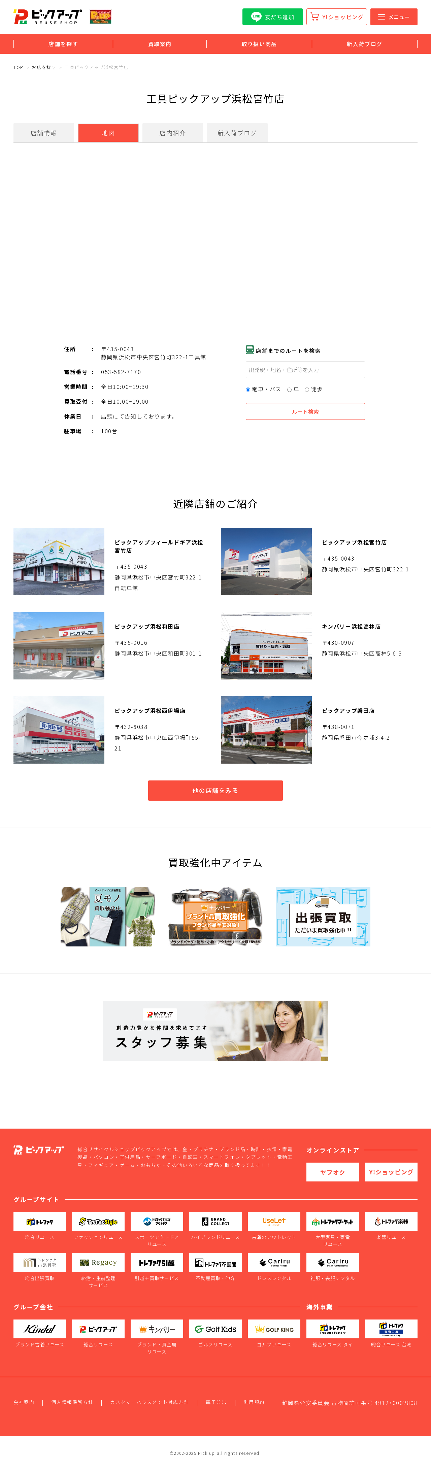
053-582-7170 (121, 372)
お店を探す (44, 67)
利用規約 (254, 1402)
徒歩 (314, 389)
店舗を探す (63, 44)
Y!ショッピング (343, 17)
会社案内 (23, 1402)
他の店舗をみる (215, 790)
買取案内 (160, 44)
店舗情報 (44, 132)
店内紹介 (173, 132)
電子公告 (216, 1402)
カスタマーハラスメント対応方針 (149, 1402)
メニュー (394, 17)
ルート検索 (305, 411)
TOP (18, 67)
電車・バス (263, 389)
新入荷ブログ (365, 44)
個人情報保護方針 (72, 1402)
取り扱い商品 (259, 44)
